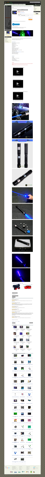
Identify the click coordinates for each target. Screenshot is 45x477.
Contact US (24, 4)
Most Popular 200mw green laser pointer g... (22, 390)
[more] (7, 30)
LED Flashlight (6, 24)
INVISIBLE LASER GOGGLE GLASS (29, 403)
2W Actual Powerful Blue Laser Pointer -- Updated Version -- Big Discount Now (16, 329)
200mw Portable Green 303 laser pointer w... (29, 416)
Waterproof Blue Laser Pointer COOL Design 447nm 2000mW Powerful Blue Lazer (29, 329)
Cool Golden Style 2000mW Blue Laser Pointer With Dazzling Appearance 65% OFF (23, 329)
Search (35, 11)
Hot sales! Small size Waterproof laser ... (22, 364)
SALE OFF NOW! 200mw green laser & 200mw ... (15, 429)
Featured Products (16, 4)
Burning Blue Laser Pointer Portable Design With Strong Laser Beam (29, 336)
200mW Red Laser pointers (7, 14)
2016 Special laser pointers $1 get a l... (22, 416)
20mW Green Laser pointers (7, 7)
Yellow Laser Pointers (7, 20)
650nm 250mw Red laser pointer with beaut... (22, 455)
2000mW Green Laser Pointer (8, 12)
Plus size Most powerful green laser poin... (29, 377)
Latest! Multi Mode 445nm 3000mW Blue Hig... (29, 364)
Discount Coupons (6, 41)
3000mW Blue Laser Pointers (8, 18)
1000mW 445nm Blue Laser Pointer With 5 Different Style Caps (22, 342)
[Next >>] (19, 321)
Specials (12, 4)
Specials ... (6, 27)
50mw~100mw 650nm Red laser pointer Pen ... (15, 364)
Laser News (35, 9)
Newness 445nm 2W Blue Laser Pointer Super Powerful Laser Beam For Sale (29, 342)
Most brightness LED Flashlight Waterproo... (22, 403)
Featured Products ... (6, 28)
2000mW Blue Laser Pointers (16, 5)
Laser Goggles (19, 15)
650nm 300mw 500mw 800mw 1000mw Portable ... (15, 377)
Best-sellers (6, 6)
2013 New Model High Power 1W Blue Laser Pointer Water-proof (16, 349)
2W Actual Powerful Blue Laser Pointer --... (15, 390)
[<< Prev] (13, 321)
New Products (9, 4)
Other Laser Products (7, 26)
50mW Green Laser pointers (7, 8)
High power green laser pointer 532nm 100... (29, 455)
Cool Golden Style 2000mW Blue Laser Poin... (15, 403)
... (17, 321)
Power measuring (35, 8)
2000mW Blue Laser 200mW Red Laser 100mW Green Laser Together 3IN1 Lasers (22, 349)
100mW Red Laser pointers (7, 13)
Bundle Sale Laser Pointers (7, 25)
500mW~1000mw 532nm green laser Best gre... (29, 442)
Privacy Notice (6, 38)
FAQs (34, 7)
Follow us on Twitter (36, 467)
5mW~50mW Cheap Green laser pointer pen (22, 429)
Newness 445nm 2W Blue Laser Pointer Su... (29, 390)
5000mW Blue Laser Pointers (8, 19)
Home (5, 4)
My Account (20, 4)
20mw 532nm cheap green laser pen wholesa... (15, 416)
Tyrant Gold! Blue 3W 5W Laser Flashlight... (22, 377)
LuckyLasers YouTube (36, 468)
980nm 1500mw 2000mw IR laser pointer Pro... (29, 429)
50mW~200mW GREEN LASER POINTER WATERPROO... (15, 442)
